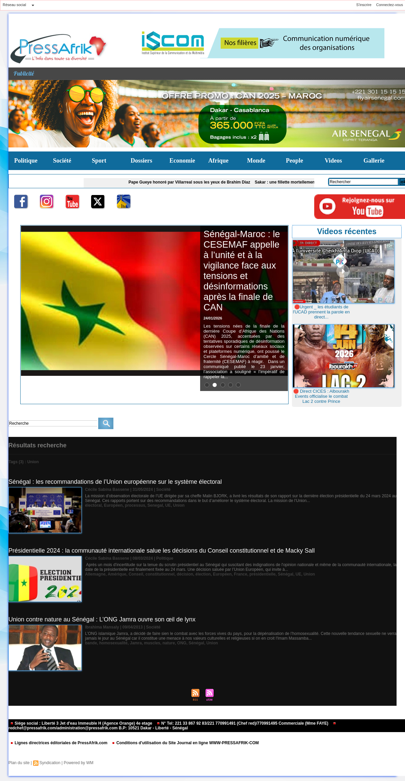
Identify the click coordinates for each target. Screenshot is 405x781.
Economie (182, 160)
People (294, 160)
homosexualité (113, 643)
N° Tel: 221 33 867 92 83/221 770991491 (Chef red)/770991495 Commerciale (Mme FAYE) (243, 723)
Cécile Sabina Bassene (107, 489)
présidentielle (262, 574)
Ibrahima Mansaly (102, 627)
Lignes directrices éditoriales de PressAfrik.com (59, 743)
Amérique (117, 574)
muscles (152, 643)
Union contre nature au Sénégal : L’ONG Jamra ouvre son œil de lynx (101, 619)
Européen (113, 505)
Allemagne (95, 574)
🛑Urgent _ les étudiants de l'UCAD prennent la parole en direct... (321, 311)
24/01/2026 (213, 318)
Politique (25, 160)
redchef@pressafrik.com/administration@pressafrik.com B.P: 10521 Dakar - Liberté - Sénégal (172, 726)
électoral (93, 505)
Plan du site (19, 762)
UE (168, 505)
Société (62, 160)
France (240, 574)
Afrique (218, 160)
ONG (181, 643)
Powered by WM (78, 762)
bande (91, 643)
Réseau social (14, 5)
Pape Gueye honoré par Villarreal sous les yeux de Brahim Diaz (193, 182)
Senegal (155, 505)
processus (135, 505)
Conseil (136, 574)
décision (185, 574)
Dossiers (141, 160)
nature (168, 643)
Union (179, 505)
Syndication (49, 762)
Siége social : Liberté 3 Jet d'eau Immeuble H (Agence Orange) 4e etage (81, 723)
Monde (256, 160)
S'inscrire (364, 5)
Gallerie (373, 160)
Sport (99, 160)
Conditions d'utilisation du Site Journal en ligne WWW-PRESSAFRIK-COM (185, 743)
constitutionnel (159, 574)
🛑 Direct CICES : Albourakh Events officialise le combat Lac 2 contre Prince (321, 396)
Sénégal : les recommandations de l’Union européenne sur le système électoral (115, 481)
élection (203, 574)
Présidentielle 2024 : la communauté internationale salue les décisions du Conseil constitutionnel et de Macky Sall (161, 550)
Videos (333, 160)
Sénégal (285, 574)
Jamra (136, 643)
